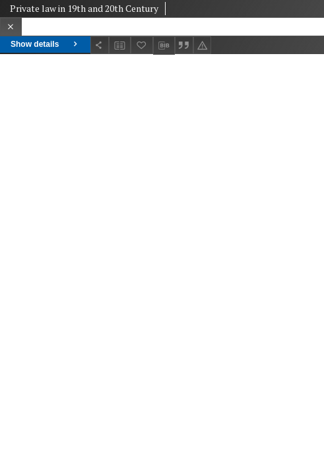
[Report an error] (202, 45)
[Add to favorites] (142, 45)
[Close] (11, 27)
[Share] (99, 45)
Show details (45, 44)
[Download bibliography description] (164, 45)
